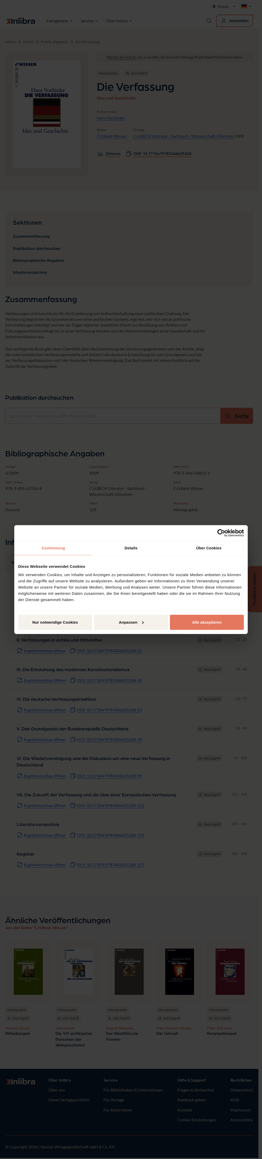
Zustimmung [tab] (53, 548)
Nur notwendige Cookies (55, 622)
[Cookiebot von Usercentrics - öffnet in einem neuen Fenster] (221, 533)
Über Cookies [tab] (209, 548)
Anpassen (131, 622)
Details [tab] (131, 548)
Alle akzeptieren (207, 622)
